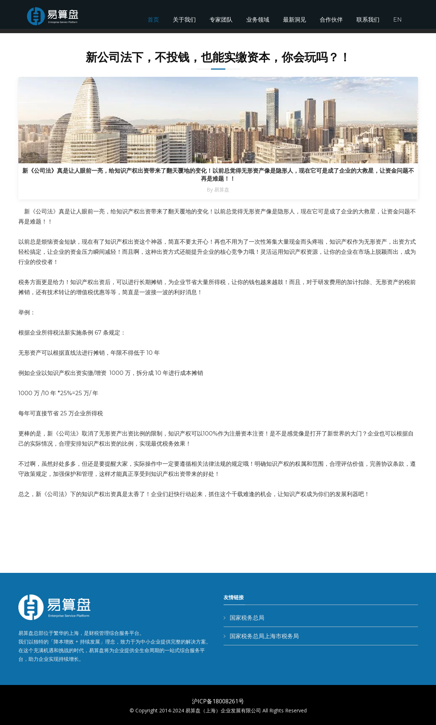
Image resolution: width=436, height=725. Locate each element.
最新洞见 (294, 19)
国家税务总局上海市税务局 (264, 636)
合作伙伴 (331, 19)
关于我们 (184, 19)
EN (397, 19)
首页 (153, 19)
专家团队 (221, 19)
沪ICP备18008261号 (218, 701)
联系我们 (367, 19)
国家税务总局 (247, 618)
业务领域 (257, 19)
